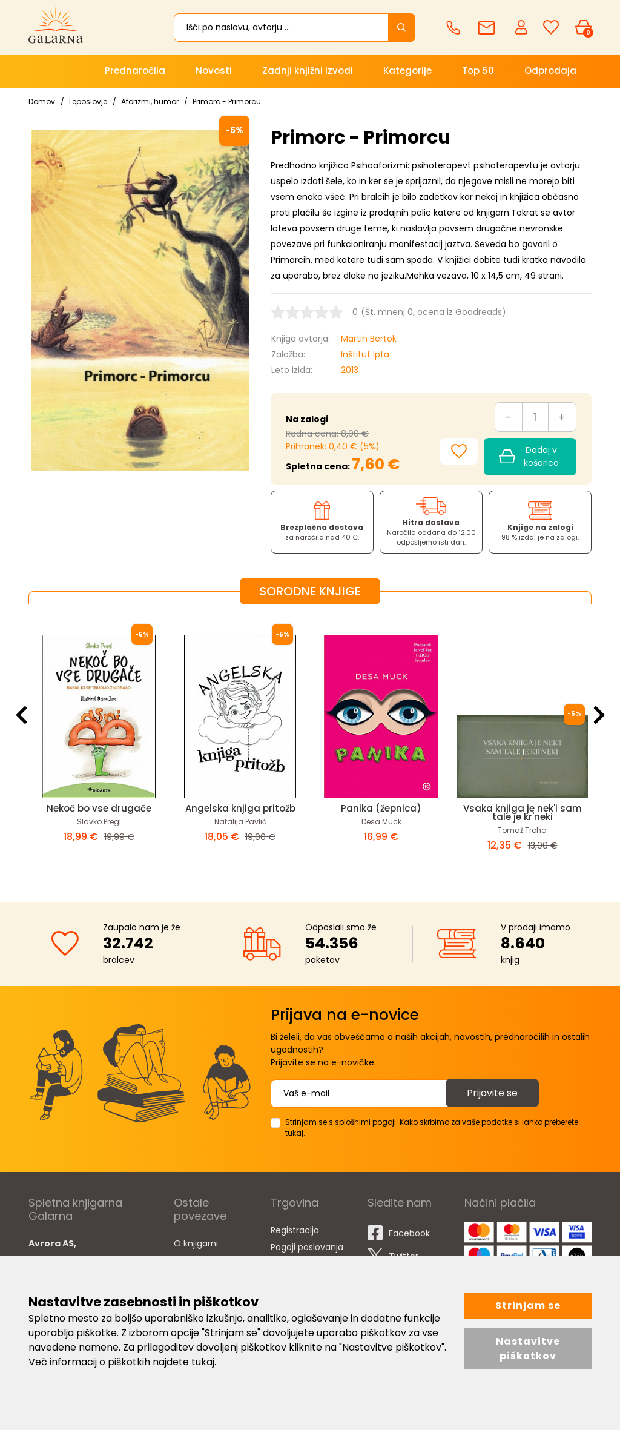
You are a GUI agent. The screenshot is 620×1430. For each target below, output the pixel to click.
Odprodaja (550, 70)
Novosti (214, 70)
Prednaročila (135, 70)
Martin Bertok (369, 339)
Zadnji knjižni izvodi (307, 70)
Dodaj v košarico (529, 456)
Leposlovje (88, 101)
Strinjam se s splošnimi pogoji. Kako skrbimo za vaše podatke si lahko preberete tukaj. (431, 1127)
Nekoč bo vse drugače (99, 808)
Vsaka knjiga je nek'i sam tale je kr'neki (522, 812)
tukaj (202, 1362)
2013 (349, 370)
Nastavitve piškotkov (528, 1348)
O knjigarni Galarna (196, 1251)
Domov (41, 101)
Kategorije (407, 70)
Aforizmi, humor (150, 101)
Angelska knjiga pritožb (240, 808)
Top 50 (478, 70)
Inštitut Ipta (365, 354)
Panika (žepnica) (381, 808)
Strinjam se (528, 1305)
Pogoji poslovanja (307, 1247)
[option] (99, 743)
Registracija (295, 1230)
